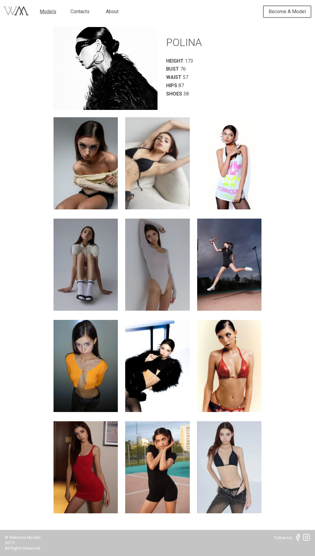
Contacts (80, 11)
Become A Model (287, 11)
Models (48, 11)
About (112, 11)
